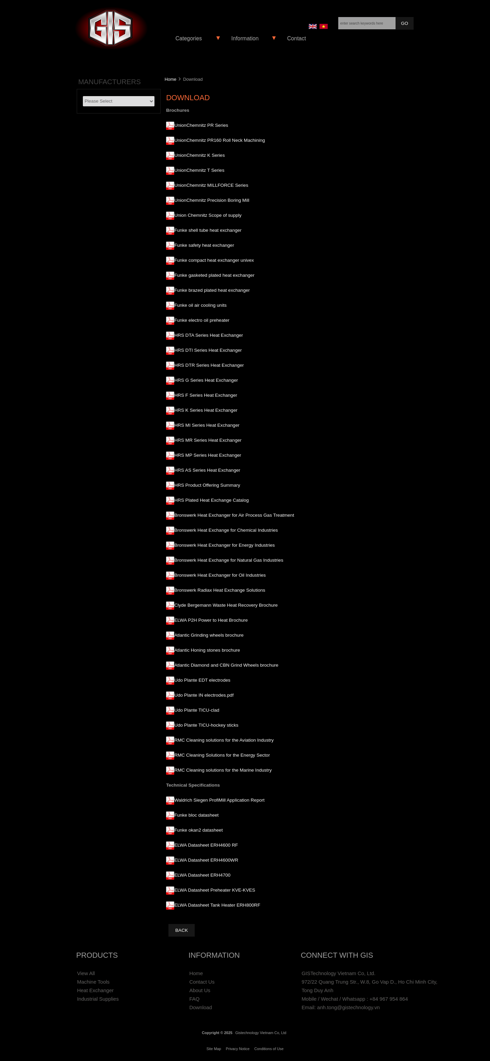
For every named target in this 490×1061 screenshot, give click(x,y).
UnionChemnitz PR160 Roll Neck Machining (219, 140)
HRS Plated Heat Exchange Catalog (211, 500)
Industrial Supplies (98, 999)
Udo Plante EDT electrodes (202, 680)
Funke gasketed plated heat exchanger (214, 275)
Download (200, 1007)
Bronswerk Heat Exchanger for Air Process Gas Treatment (234, 515)
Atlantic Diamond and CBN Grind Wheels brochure (226, 665)
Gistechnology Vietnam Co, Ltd (260, 1033)
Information (244, 38)
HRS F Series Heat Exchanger (205, 395)
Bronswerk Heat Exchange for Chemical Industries (226, 530)
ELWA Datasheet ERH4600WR (206, 860)
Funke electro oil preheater (201, 320)
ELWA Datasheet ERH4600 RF (206, 845)
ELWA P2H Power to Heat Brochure (211, 620)
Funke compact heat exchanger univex (214, 260)
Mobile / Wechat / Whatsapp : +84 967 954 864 (354, 999)
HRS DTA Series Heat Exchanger (208, 335)
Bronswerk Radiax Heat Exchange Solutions (219, 590)
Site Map (213, 1049)
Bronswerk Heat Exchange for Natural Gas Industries (228, 560)
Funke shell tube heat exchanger (207, 230)
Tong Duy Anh (317, 990)
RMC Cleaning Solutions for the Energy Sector (222, 755)
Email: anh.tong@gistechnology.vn (340, 1007)
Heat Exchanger (95, 990)
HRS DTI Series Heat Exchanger (208, 350)
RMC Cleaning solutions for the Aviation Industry (223, 740)
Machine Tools (93, 982)
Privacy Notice (238, 1049)
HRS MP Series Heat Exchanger (207, 455)
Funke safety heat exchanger (204, 245)
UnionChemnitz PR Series (201, 125)
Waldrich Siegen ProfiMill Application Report (219, 800)
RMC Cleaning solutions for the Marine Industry (223, 770)
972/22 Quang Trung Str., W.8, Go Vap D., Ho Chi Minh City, (369, 982)
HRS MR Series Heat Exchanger (207, 440)
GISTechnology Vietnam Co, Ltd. (338, 973)
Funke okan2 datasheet (198, 830)
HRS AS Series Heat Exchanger (207, 470)
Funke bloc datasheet (196, 815)
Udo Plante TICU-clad (196, 710)
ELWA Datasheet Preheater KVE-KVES (214, 890)
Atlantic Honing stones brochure (207, 650)
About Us (199, 990)
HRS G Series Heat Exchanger (206, 380)
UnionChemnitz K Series (199, 155)
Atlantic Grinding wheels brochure (208, 635)
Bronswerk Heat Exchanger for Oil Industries (220, 575)
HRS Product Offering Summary (207, 485)
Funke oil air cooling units (200, 305)
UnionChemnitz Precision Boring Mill (211, 200)
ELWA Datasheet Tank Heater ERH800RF (217, 905)
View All (86, 973)
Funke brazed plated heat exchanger (212, 290)
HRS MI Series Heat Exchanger (206, 425)
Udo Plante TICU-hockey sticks (206, 725)
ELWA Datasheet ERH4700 (202, 875)
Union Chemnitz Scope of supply (207, 215)
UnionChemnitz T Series (199, 170)
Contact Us (201, 982)
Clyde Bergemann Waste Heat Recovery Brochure (226, 605)
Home (170, 79)
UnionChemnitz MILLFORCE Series (211, 185)
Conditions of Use (269, 1049)
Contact (296, 38)
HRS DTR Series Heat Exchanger (209, 365)
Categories (189, 38)
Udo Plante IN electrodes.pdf (204, 695)
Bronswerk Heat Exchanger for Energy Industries (224, 545)
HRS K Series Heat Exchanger (205, 410)
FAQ (194, 999)
